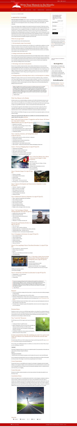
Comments (64, 1)
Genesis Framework (56, 424)
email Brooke (25, 117)
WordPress (61, 424)
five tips (61, 67)
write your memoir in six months (38, 5)
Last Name (54, 29)
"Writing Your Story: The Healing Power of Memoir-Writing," (57, 84)
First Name (54, 26)
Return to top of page (15, 424)
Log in (65, 424)
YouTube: (52, 46)
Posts (60, 1)
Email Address (55, 22)
